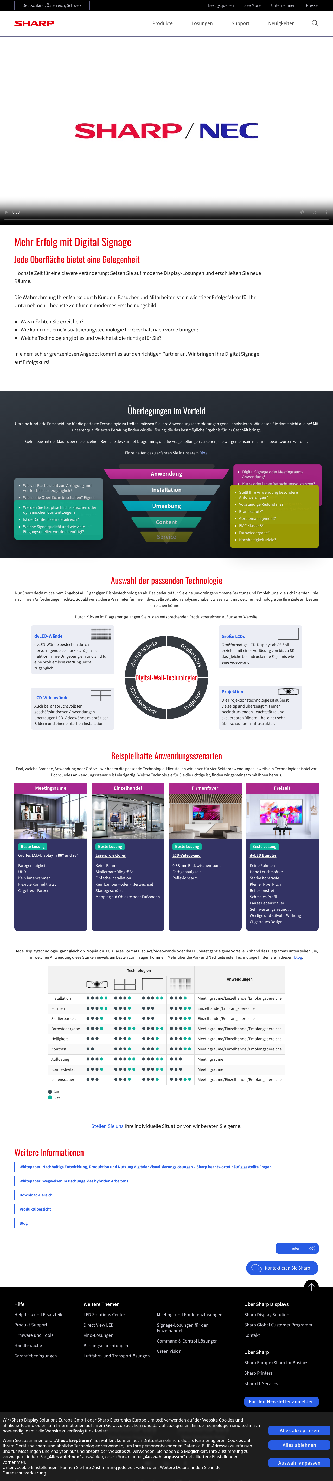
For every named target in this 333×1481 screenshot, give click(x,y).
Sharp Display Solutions (267, 1314)
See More (253, 5)
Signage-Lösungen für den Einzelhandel (183, 1328)
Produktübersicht (35, 1209)
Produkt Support (30, 1325)
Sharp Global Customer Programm (278, 1325)
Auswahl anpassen (299, 1463)
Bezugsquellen (221, 5)
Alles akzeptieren (299, 1431)
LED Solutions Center (104, 1314)
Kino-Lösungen (98, 1335)
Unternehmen (284, 5)
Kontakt (252, 1335)
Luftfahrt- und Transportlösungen (117, 1356)
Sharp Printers (258, 1373)
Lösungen (203, 23)
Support (242, 23)
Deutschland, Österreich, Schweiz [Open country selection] (52, 5)
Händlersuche (28, 1345)
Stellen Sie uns (107, 1126)
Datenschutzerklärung (24, 1473)
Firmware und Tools (34, 1335)
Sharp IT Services (261, 1383)
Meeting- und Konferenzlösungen (189, 1314)
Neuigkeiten (281, 23)
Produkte (163, 23)
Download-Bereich (36, 1195)
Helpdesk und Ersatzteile (38, 1314)
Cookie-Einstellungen (36, 1467)
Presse (312, 5)
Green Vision (169, 1351)
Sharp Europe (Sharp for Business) (278, 1362)
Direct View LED (99, 1325)
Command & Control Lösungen (187, 1341)
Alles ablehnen (299, 1445)
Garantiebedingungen (35, 1356)
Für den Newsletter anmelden (281, 1401)
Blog (203, 453)
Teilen (302, 1248)
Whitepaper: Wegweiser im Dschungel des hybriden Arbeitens (74, 1181)
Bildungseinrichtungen (106, 1345)
